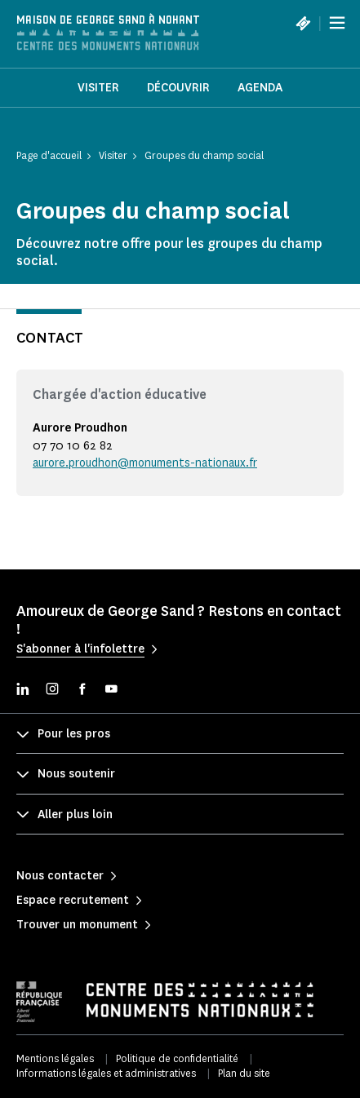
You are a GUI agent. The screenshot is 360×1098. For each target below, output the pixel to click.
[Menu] (337, 23)
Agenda (260, 87)
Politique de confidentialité (177, 1058)
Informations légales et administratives (106, 1073)
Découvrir (178, 87)
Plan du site (244, 1073)
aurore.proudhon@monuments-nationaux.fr (145, 463)
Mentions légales (55, 1058)
